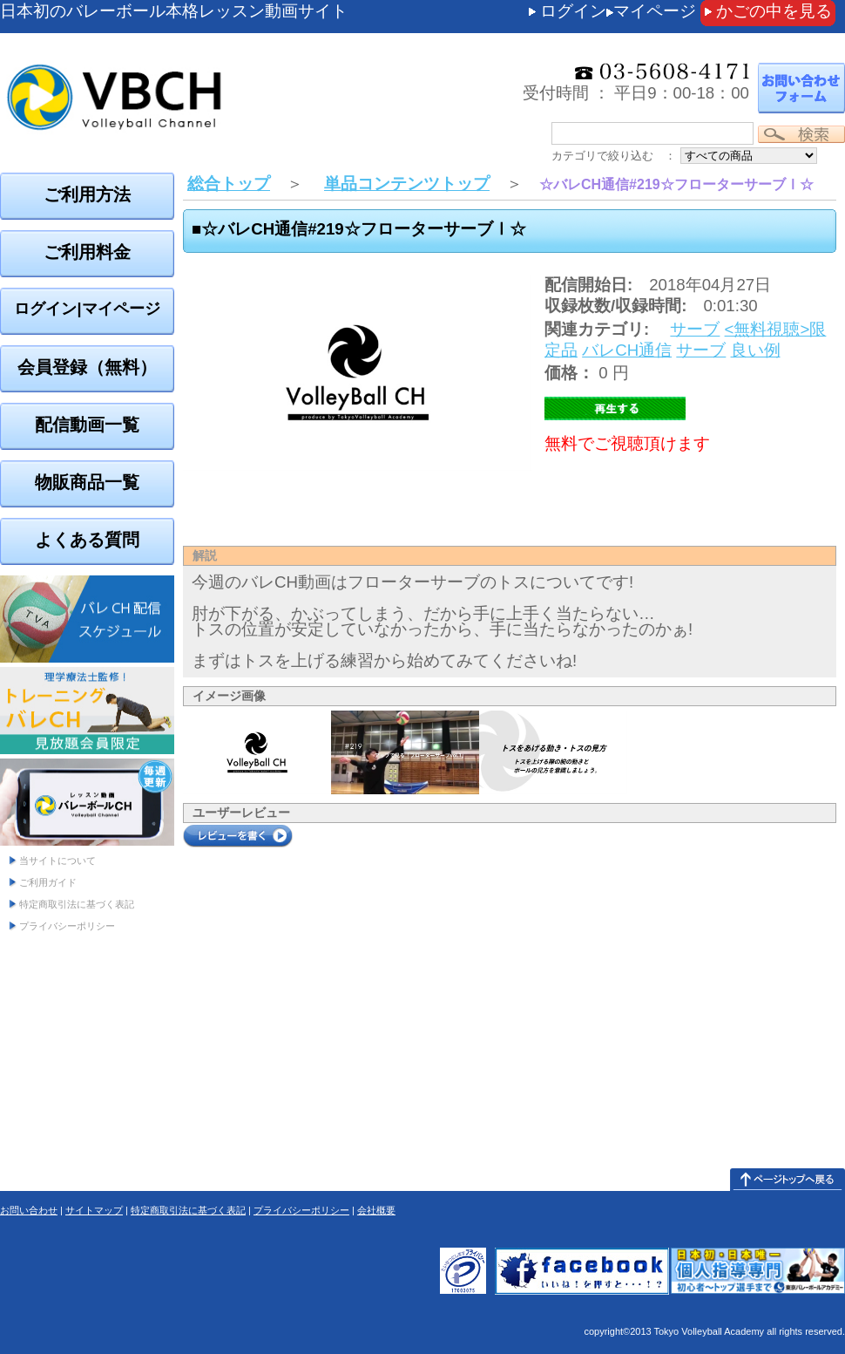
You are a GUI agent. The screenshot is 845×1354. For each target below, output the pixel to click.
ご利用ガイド (48, 882)
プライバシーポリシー (67, 926)
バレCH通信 (627, 350)
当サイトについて (57, 860)
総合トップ (228, 183)
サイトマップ (94, 1210)
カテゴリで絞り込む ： (613, 155)
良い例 (756, 350)
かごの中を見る (774, 11)
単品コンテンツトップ (407, 183)
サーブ (695, 329)
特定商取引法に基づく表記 (76, 904)
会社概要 (376, 1210)
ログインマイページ (618, 11)
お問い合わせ (28, 1210)
